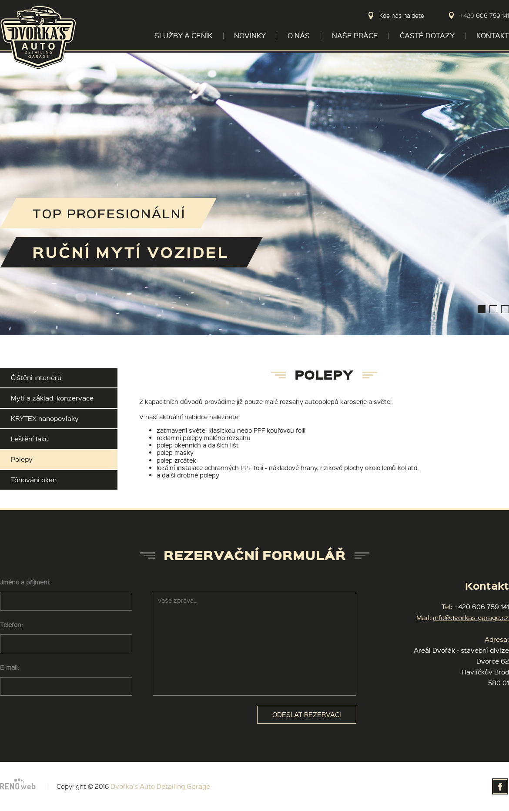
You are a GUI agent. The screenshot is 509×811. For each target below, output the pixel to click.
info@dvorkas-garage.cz (471, 617)
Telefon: (11, 624)
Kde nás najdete (401, 15)
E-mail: (9, 667)
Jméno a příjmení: (25, 582)
